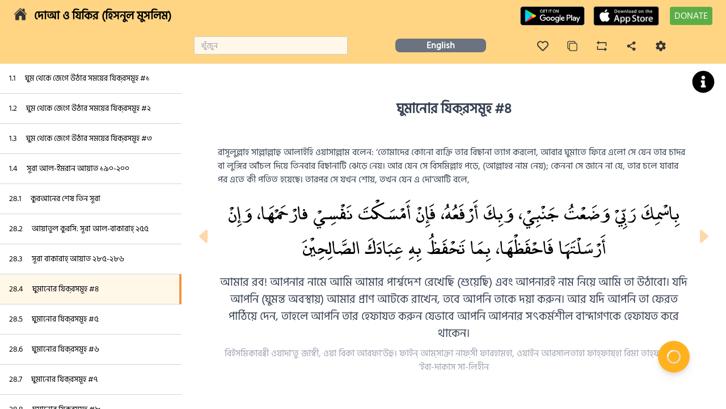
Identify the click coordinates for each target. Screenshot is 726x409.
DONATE (691, 16)
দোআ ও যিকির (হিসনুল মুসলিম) (102, 16)
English (441, 45)
